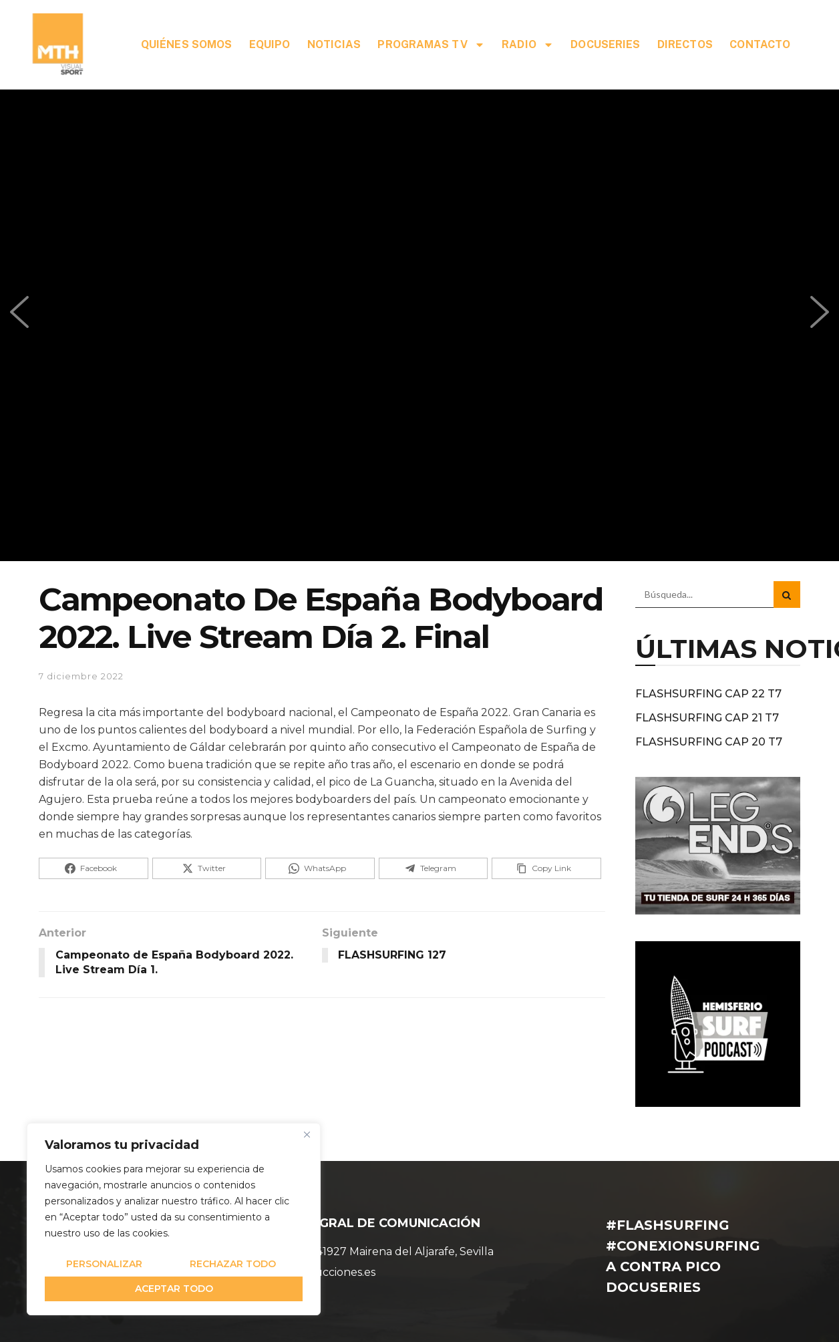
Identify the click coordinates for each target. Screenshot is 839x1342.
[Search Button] (787, 594)
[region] (174, 1219)
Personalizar (104, 1264)
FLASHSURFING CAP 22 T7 (708, 693)
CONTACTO (759, 44)
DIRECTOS (685, 44)
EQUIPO (270, 44)
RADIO (528, 45)
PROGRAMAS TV (430, 45)
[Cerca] (307, 1134)
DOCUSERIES (605, 44)
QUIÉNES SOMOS (186, 44)
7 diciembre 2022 (81, 676)
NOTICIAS (334, 44)
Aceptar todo (174, 1289)
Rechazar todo (233, 1264)
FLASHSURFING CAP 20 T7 (708, 741)
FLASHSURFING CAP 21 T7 (707, 717)
